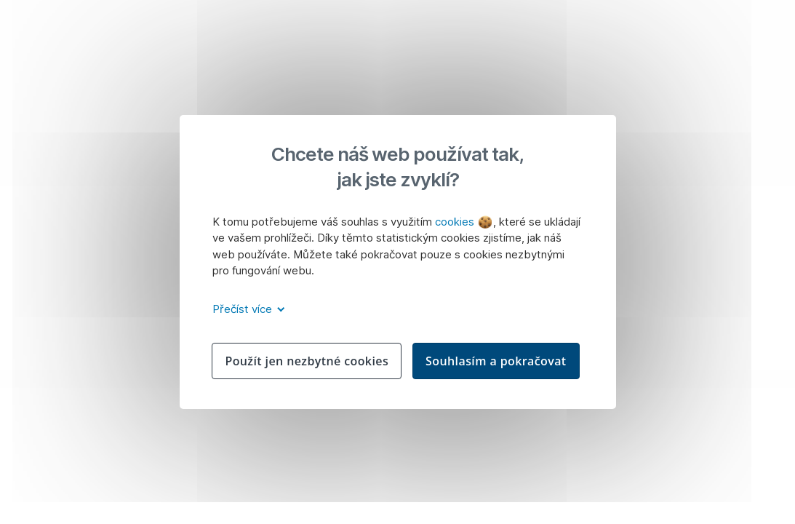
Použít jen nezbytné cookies (306, 361)
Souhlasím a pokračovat (496, 361)
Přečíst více (246, 309)
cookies (463, 222)
